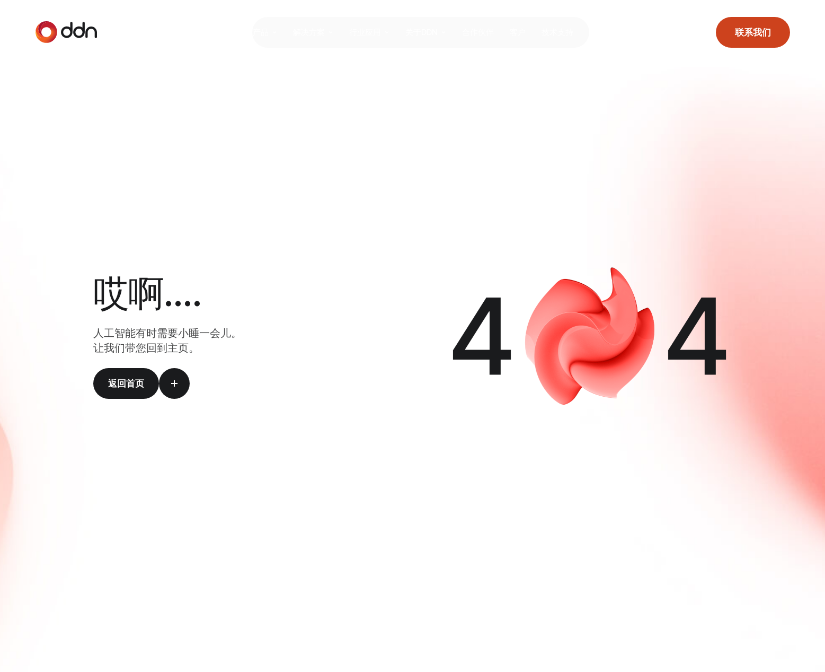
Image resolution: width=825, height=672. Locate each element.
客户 (526, 32)
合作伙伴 (486, 32)
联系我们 (753, 32)
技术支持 (565, 32)
